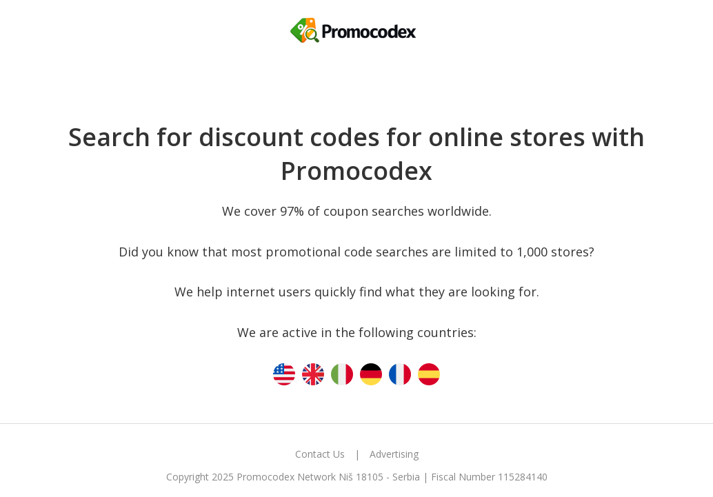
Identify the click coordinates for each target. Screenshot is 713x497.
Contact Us (320, 453)
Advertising (394, 453)
